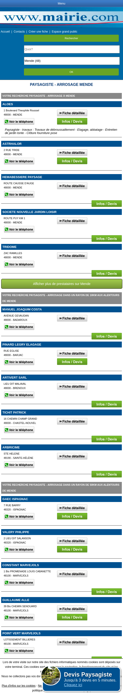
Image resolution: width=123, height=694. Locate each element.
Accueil (5, 31)
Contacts (19, 31)
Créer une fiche (38, 31)
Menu (61, 3)
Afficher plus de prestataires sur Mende (62, 284)
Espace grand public (64, 31)
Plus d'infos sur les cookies (18, 685)
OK (71, 72)
